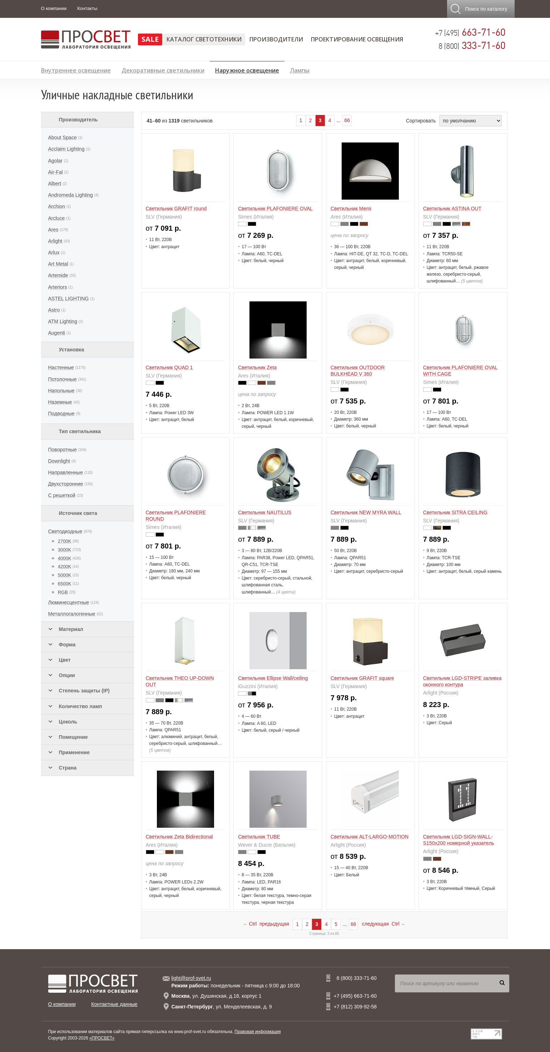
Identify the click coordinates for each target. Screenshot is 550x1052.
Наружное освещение (247, 69)
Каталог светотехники (204, 39)
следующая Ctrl (383, 924)
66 (347, 120)
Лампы (299, 69)
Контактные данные (114, 1004)
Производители (276, 39)
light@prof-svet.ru (191, 978)
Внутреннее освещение (76, 69)
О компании (54, 8)
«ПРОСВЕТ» (102, 1038)
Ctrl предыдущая (266, 924)
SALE (150, 39)
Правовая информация (257, 1031)
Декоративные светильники (163, 69)
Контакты (87, 8)
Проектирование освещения (357, 39)
